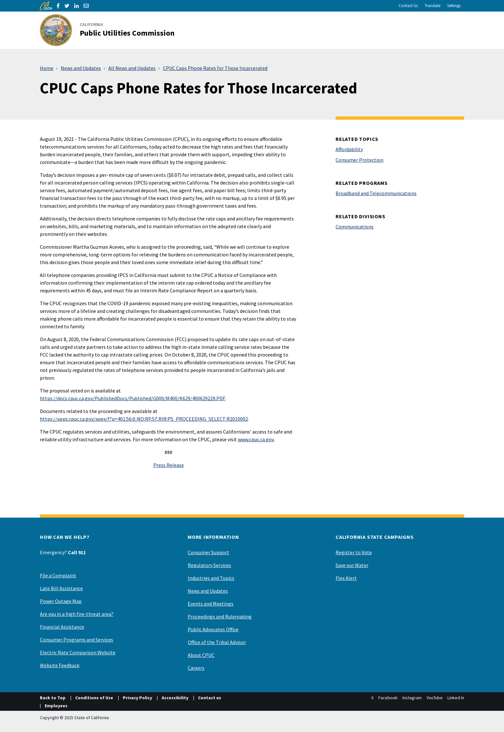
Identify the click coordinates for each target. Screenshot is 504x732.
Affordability (349, 149)
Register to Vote (354, 552)
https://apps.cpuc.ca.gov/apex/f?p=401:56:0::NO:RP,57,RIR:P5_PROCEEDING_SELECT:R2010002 (144, 419)
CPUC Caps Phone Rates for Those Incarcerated (215, 68)
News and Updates (81, 68)
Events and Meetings (210, 603)
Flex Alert (346, 578)
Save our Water (352, 565)
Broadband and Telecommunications (376, 193)
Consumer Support (208, 552)
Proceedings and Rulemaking (220, 616)
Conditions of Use (94, 698)
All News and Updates (132, 68)
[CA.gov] (46, 5)
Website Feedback (59, 665)
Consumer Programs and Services (76, 639)
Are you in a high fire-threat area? (76, 614)
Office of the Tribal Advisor (217, 642)
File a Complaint (58, 575)
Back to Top (53, 698)
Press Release (168, 465)
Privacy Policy (137, 698)
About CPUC (201, 655)
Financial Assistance (62, 627)
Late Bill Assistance (61, 588)
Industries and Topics (211, 578)
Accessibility (175, 698)
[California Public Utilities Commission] (111, 30)
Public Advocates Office (213, 629)
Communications (355, 226)
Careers (196, 668)
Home (46, 68)
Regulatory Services (209, 565)
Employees (56, 706)
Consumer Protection (359, 160)
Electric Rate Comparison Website (77, 652)
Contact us (209, 698)
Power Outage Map (61, 601)
